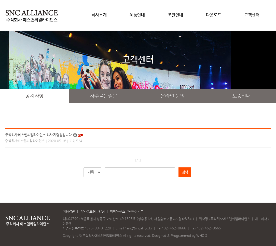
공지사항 (34, 96)
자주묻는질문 (103, 96)
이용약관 (69, 212)
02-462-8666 (175, 228)
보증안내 (241, 96)
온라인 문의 (173, 96)
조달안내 (175, 17)
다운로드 (213, 17)
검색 (185, 172)
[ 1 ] (138, 160)
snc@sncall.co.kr (139, 228)
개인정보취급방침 (92, 212)
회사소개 (99, 17)
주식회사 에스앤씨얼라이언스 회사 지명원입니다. (39, 135)
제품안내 (137, 17)
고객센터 (252, 17)
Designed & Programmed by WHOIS (179, 236)
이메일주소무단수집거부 (127, 212)
